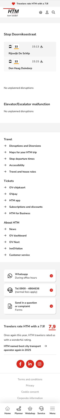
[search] (53, 12)
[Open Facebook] (20, 364)
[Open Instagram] (40, 364)
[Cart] (41, 12)
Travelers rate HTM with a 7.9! (32, 3)
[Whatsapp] (30, 276)
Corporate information (30, 398)
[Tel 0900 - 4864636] (30, 290)
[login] (47, 12)
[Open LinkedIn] (30, 364)
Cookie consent (30, 392)
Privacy (30, 385)
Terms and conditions (30, 379)
